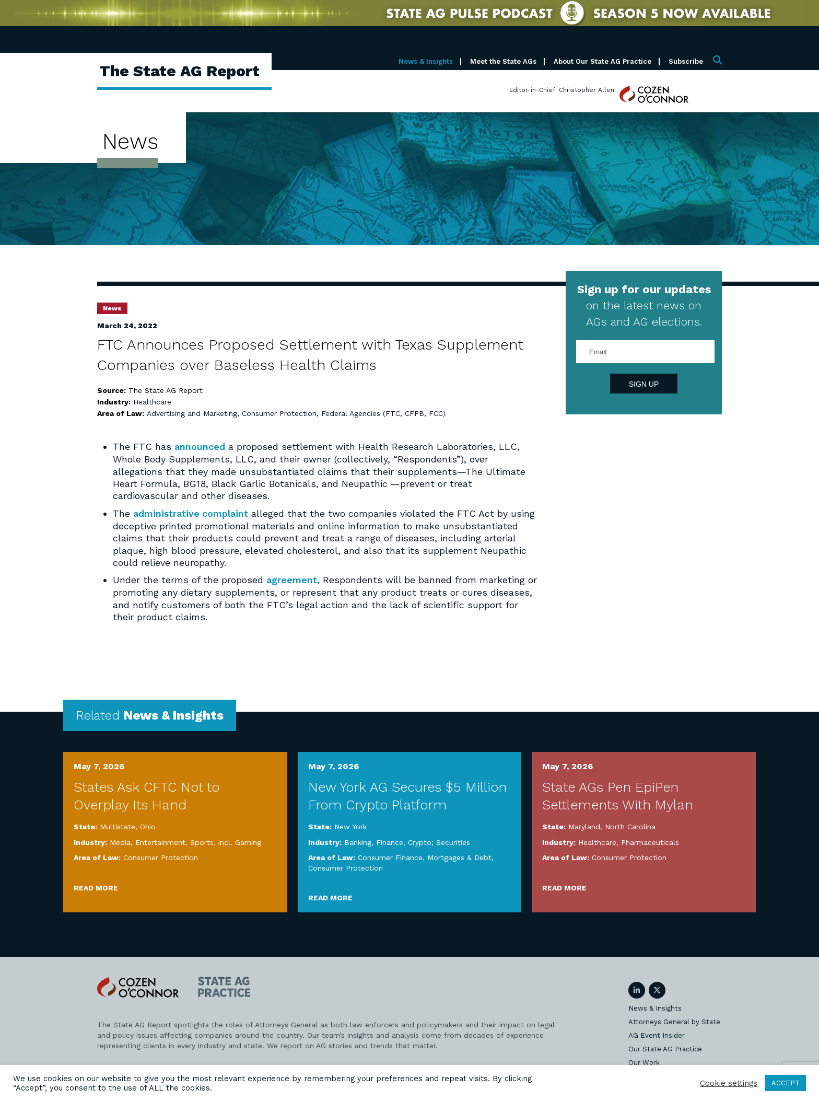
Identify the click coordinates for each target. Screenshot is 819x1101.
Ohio (148, 825)
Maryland (584, 825)
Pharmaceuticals (650, 841)
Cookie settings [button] (728, 1083)
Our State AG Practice (665, 1048)
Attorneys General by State (674, 1021)
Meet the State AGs (503, 61)
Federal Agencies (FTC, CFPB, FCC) (383, 413)
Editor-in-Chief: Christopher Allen (561, 90)
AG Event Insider (656, 1035)
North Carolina (630, 825)
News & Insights (426, 61)
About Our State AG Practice (602, 61)
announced (199, 446)
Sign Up (644, 384)
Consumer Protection (279, 413)
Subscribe (686, 61)
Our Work (644, 1062)
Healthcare (152, 402)
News (112, 308)
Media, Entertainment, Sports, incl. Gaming (185, 841)
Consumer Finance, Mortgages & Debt (425, 856)
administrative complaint (191, 512)
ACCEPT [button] (785, 1083)
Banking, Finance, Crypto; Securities (407, 841)
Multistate (117, 825)
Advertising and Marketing (192, 413)
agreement (291, 579)
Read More (96, 886)
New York (350, 825)
